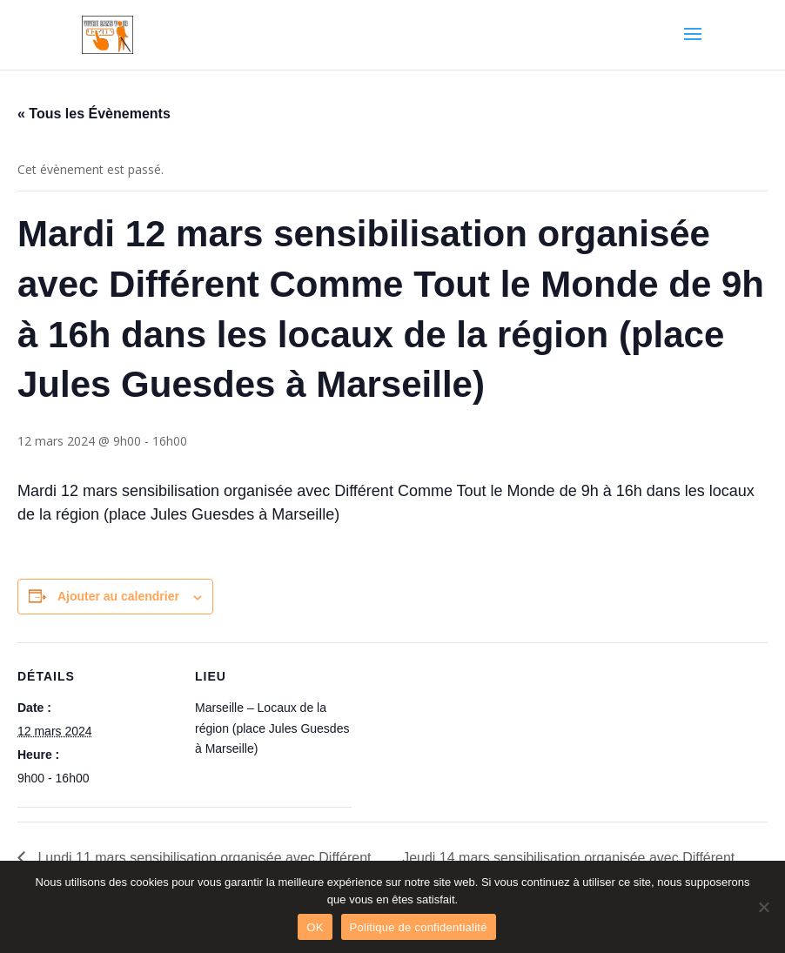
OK (314, 927)
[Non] (763, 907)
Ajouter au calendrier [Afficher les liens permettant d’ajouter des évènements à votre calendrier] (118, 596)
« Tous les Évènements (94, 113)
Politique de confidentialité (418, 927)
